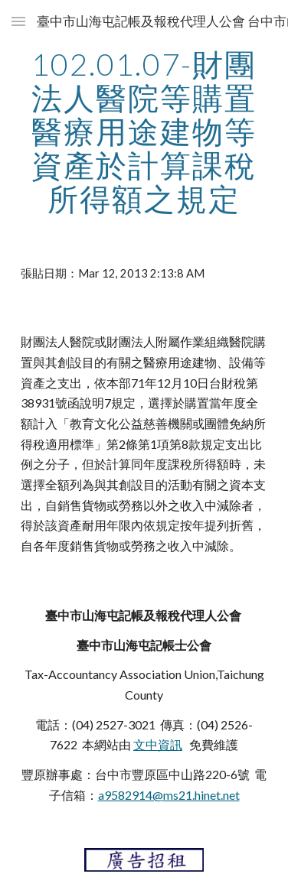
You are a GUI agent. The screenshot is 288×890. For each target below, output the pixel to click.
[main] (144, 131)
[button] (18, 21)
